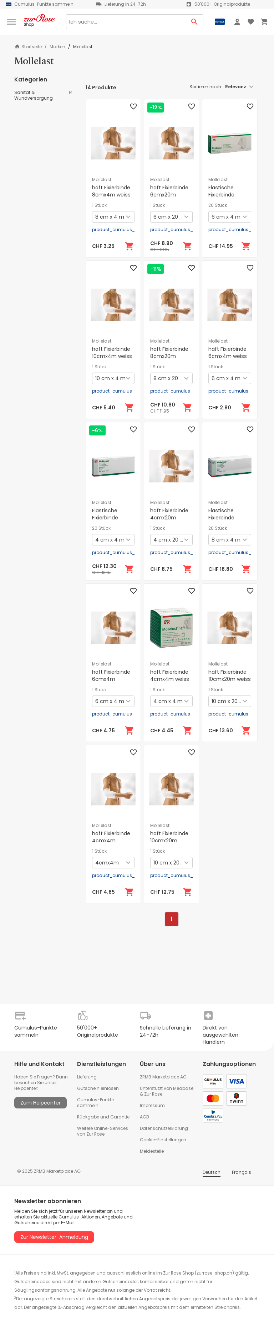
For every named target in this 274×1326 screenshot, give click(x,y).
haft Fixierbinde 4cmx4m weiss (169, 675)
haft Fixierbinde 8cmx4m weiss (111, 191)
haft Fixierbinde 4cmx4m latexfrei (111, 840)
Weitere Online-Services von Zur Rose (102, 1131)
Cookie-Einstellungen (163, 1140)
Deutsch (211, 1172)
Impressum (152, 1105)
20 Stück (217, 205)
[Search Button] (194, 21)
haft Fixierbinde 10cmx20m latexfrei (169, 840)
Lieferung (87, 1077)
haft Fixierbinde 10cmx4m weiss (112, 352)
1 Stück (99, 205)
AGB (144, 1117)
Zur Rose (153, 1094)
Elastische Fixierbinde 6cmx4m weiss (227, 194)
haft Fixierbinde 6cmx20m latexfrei (169, 194)
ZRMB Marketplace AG (163, 1077)
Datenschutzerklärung (164, 1128)
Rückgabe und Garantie (103, 1117)
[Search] (126, 21)
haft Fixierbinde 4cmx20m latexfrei (169, 517)
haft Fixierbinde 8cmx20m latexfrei (169, 356)
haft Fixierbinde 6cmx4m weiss (227, 352)
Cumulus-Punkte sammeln (95, 1102)
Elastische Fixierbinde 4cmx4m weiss (111, 517)
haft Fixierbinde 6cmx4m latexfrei (111, 679)
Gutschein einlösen (98, 1088)
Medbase (183, 1088)
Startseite (28, 47)
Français (241, 1172)
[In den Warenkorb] (130, 246)
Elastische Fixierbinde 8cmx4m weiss (227, 517)
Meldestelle (152, 1151)
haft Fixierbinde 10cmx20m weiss (229, 675)
